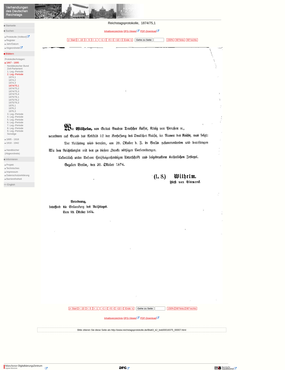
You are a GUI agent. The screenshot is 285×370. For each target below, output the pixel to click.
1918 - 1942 (12, 143)
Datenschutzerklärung (17, 175)
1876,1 (12, 105)
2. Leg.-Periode (15, 74)
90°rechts (192, 40)
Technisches (12, 168)
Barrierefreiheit (14, 179)
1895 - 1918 (12, 139)
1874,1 (12, 77)
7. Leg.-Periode (15, 125)
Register (10, 40)
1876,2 (12, 108)
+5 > (110, 40)
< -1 (95, 40)
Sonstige (11, 133)
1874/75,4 (14, 94)
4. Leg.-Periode (15, 116)
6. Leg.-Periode (15, 122)
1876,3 (12, 111)
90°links (180, 40)
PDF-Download (149, 31)
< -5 (88, 40)
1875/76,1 (14, 97)
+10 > (118, 40)
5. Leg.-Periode (15, 119)
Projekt (10, 164)
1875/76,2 (14, 99)
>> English (9, 184)
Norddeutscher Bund (18, 66)
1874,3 (12, 82)
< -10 (80, 40)
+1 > (102, 40)
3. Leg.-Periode (15, 114)
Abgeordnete (14, 48)
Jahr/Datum (12, 44)
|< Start (71, 40)
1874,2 (12, 80)
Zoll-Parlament (15, 68)
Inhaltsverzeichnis (113, 31)
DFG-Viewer (132, 31)
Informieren (11, 159)
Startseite (10, 25)
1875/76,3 (14, 102)
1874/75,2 (14, 88)
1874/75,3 (14, 91)
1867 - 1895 (12, 62)
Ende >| (128, 40)
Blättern (9, 53)
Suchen (9, 30)
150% (170, 40)
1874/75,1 (14, 85)
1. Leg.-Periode (15, 71)
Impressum (12, 171)
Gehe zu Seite (143, 40)
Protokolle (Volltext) (18, 36)
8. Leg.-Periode (15, 128)
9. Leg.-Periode (15, 131)
